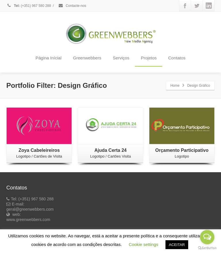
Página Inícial (48, 57)
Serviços (121, 57)
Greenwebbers (87, 57)
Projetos (149, 57)
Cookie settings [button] (143, 244)
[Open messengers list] (207, 237)
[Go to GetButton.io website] (207, 248)
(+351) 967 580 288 (28, 6)
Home (175, 86)
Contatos (176, 57)
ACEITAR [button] (177, 245)
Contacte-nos (72, 6)
